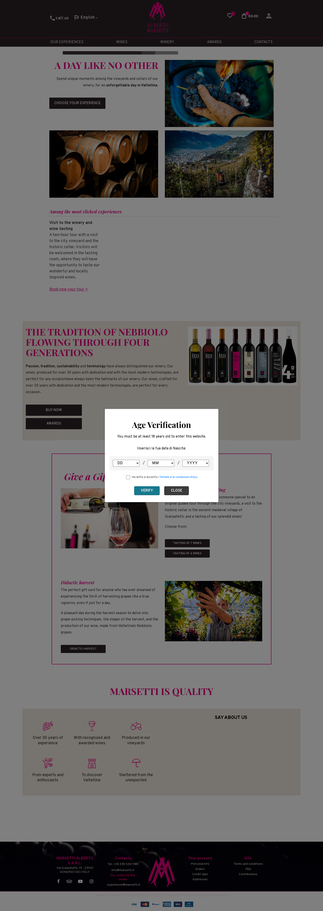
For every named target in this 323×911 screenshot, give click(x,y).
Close (176, 490)
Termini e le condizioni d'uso (178, 477)
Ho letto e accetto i (164, 477)
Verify (147, 490)
